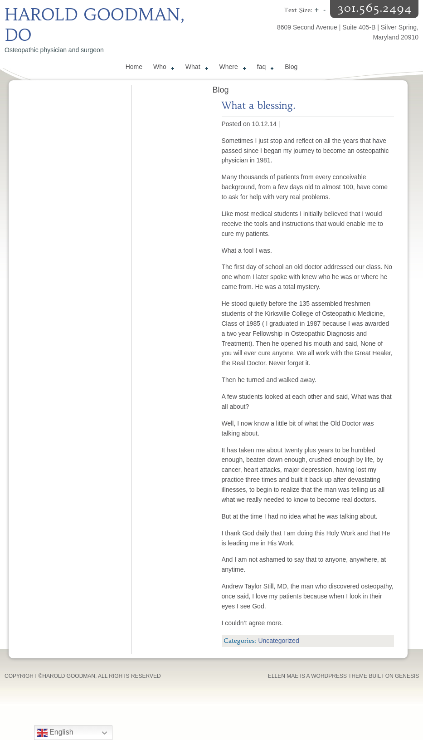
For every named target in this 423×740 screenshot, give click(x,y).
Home (134, 66)
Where (231, 68)
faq (264, 68)
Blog (291, 66)
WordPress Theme (339, 676)
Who (162, 68)
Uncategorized (278, 640)
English (55, 732)
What (195, 68)
